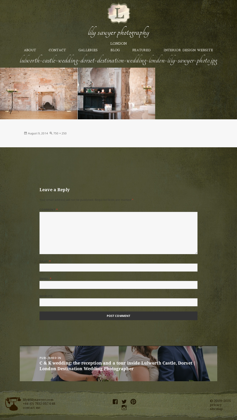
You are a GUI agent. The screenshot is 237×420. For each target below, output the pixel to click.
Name (45, 261)
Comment (49, 210)
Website (46, 296)
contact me (31, 407)
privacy (215, 405)
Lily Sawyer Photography (118, 32)
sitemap (216, 409)
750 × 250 (60, 133)
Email (45, 279)
